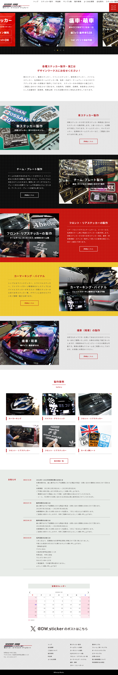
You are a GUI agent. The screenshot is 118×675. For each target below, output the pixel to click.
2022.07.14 (27, 503)
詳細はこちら (88, 141)
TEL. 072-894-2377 (10, 657)
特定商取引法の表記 (98, 662)
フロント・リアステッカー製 (79, 656)
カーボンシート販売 (76, 650)
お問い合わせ (96, 656)
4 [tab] (64, 50)
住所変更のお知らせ (43, 538)
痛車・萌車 (73, 662)
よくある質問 (52, 659)
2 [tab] (58, 50)
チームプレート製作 (76, 647)
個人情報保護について (99, 659)
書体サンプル (96, 644)
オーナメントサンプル (99, 650)
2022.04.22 (27, 520)
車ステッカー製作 (75, 644)
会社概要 (50, 647)
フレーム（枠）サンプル (99, 647)
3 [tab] (61, 50)
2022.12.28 (27, 480)
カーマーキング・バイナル (78, 659)
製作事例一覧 (59, 461)
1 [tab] (54, 50)
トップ (50, 644)
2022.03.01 (27, 538)
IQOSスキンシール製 (76, 653)
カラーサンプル (97, 653)
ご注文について (52, 650)
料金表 (50, 656)
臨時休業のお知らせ (43, 503)
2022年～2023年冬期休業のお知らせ (49, 480)
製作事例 (50, 653)
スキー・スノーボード (77, 665)
